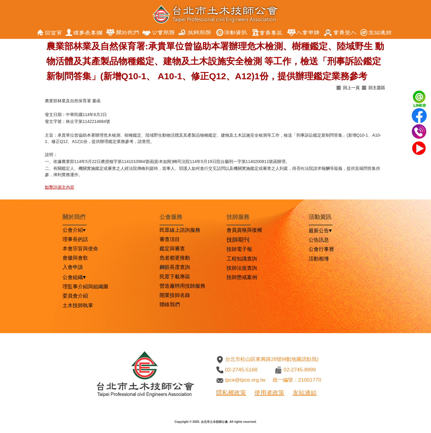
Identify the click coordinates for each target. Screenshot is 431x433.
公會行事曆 (321, 249)
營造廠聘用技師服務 (182, 286)
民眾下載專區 (175, 277)
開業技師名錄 (175, 295)
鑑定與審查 (172, 248)
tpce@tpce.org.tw (245, 380)
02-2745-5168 (241, 370)
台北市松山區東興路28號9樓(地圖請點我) (271, 359)
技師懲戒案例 (242, 277)
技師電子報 (239, 249)
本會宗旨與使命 (80, 248)
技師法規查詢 (242, 268)
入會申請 (73, 267)
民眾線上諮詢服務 (180, 230)
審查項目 (170, 239)
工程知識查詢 (242, 259)
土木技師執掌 (78, 305)
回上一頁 (351, 87)
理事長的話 (75, 239)
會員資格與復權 (244, 230)
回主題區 (376, 87)
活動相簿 (319, 259)
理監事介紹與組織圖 (85, 286)
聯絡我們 (170, 304)
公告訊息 (319, 240)
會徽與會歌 (75, 258)
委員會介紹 (75, 296)
